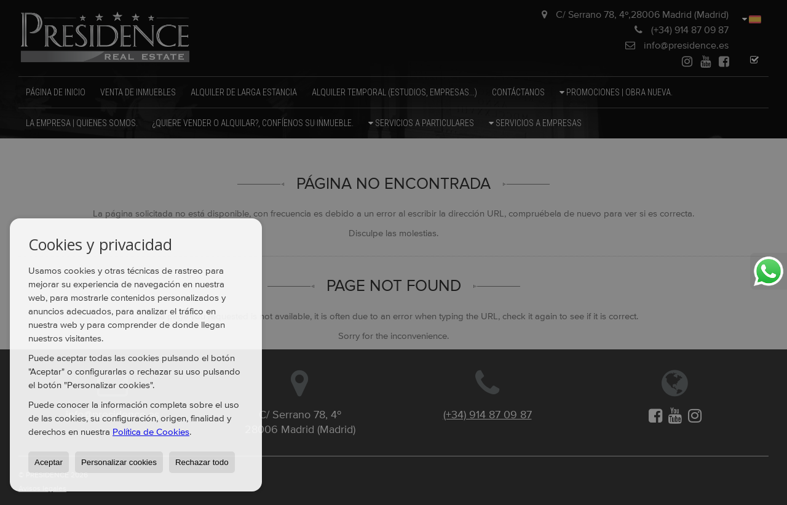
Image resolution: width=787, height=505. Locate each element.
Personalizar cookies (119, 462)
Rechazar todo (202, 462)
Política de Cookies (151, 432)
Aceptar (48, 462)
